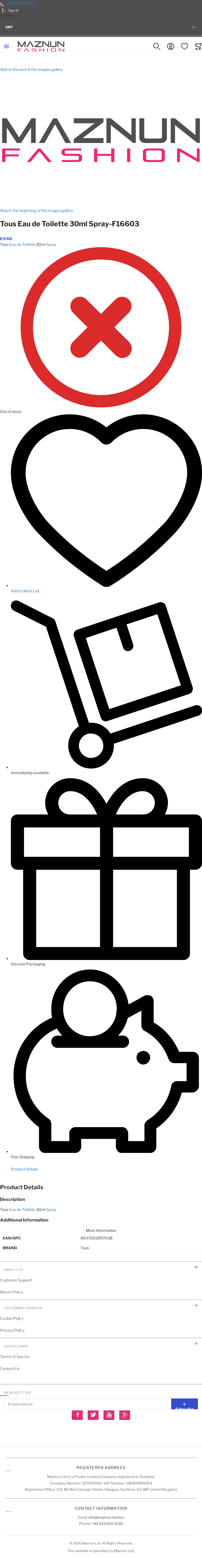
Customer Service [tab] (23, 1308)
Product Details (24, 1169)
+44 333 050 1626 (20, 3)
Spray (51, 244)
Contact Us (10, 1368)
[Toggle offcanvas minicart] (198, 46)
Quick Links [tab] (16, 1346)
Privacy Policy (12, 1330)
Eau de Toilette (22, 244)
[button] (101, 27)
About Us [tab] (14, 1270)
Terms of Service (15, 1356)
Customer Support (16, 1280)
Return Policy (11, 1292)
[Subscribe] (184, 1403)
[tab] (101, 1187)
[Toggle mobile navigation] (6, 46)
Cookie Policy (11, 1318)
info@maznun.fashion (106, 1517)
